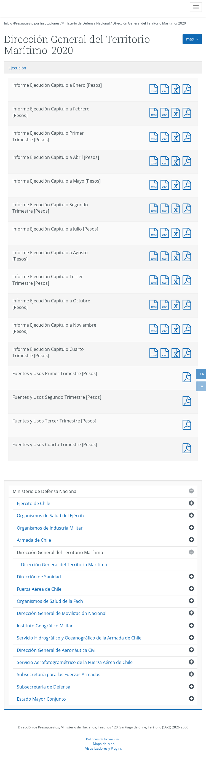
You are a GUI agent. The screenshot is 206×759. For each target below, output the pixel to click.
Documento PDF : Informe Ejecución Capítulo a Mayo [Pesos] (188, 184)
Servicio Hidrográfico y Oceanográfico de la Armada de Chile (79, 638)
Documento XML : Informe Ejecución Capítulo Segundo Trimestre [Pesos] (154, 208)
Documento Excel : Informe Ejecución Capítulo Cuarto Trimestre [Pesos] (177, 352)
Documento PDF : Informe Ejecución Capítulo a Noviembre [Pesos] (188, 328)
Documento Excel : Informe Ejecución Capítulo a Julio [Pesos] (177, 232)
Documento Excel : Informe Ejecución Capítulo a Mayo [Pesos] (177, 184)
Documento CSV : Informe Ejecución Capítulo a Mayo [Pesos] (166, 184)
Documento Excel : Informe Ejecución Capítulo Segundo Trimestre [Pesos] (177, 208)
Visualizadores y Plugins (103, 748)
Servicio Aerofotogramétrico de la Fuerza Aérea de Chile (75, 662)
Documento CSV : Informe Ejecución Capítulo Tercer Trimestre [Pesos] (166, 279)
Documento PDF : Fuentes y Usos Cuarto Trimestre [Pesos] (188, 447)
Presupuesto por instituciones (37, 23)
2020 (182, 23)
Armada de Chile (34, 540)
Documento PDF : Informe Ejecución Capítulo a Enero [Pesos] (188, 88)
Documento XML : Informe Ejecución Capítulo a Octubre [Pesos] (154, 304)
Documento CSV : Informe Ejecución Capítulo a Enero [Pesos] (166, 88)
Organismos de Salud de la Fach (50, 601)
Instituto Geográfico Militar (45, 626)
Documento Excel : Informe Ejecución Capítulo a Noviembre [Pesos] (177, 328)
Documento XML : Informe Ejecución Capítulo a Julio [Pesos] (154, 232)
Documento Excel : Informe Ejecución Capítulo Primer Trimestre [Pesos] (177, 136)
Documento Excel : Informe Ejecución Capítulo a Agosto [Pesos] (177, 256)
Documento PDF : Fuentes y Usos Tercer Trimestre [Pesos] (188, 424)
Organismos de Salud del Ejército (51, 516)
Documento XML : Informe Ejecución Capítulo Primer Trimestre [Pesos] (154, 136)
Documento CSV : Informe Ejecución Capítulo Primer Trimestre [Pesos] (166, 136)
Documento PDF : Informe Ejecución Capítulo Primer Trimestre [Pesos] (188, 136)
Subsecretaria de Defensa (43, 687)
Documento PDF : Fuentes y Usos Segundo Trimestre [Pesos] (188, 400)
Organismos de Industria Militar (50, 528)
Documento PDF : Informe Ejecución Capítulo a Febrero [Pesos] (188, 112)
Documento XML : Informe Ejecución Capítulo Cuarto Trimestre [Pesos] (154, 352)
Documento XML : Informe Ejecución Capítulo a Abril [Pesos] (154, 160)
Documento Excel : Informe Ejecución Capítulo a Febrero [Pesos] (177, 112)
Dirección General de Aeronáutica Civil (57, 650)
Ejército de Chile (33, 503)
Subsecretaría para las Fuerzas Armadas (58, 674)
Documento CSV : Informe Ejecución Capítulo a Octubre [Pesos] (166, 304)
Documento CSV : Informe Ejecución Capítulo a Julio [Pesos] (166, 232)
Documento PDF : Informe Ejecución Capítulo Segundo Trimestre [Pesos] (188, 208)
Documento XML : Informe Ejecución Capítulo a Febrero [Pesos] (154, 112)
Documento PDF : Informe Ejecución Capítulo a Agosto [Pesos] (188, 256)
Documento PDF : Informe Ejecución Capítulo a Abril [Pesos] (188, 160)
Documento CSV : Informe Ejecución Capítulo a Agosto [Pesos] (166, 256)
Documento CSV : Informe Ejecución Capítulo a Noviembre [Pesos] (166, 328)
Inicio (8, 23)
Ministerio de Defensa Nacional (85, 23)
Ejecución (17, 68)
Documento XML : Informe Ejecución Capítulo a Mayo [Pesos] (154, 184)
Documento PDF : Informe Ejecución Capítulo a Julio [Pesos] (188, 232)
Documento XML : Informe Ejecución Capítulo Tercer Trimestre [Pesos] (154, 279)
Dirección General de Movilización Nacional (61, 613)
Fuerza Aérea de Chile (39, 589)
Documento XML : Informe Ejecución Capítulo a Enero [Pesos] (154, 88)
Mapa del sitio (103, 743)
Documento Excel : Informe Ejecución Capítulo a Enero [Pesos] (177, 88)
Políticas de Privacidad (103, 739)
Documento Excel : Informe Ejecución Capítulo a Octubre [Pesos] (177, 304)
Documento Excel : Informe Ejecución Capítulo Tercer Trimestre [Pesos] (177, 279)
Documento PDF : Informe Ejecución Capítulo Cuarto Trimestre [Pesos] (188, 352)
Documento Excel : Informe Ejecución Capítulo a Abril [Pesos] (177, 160)
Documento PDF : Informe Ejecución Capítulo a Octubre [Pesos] (188, 304)
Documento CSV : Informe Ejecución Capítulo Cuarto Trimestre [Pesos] (166, 352)
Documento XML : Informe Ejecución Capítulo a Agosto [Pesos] (154, 256)
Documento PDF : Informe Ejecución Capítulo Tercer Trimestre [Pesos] (188, 279)
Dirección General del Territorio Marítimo (144, 23)
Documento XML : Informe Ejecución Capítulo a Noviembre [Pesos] (154, 328)
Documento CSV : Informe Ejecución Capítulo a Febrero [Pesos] (166, 112)
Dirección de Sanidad (39, 577)
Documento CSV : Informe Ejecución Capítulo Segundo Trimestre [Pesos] (166, 208)
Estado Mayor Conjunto (41, 699)
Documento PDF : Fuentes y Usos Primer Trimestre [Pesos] (188, 376)
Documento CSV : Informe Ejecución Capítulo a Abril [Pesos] (166, 160)
